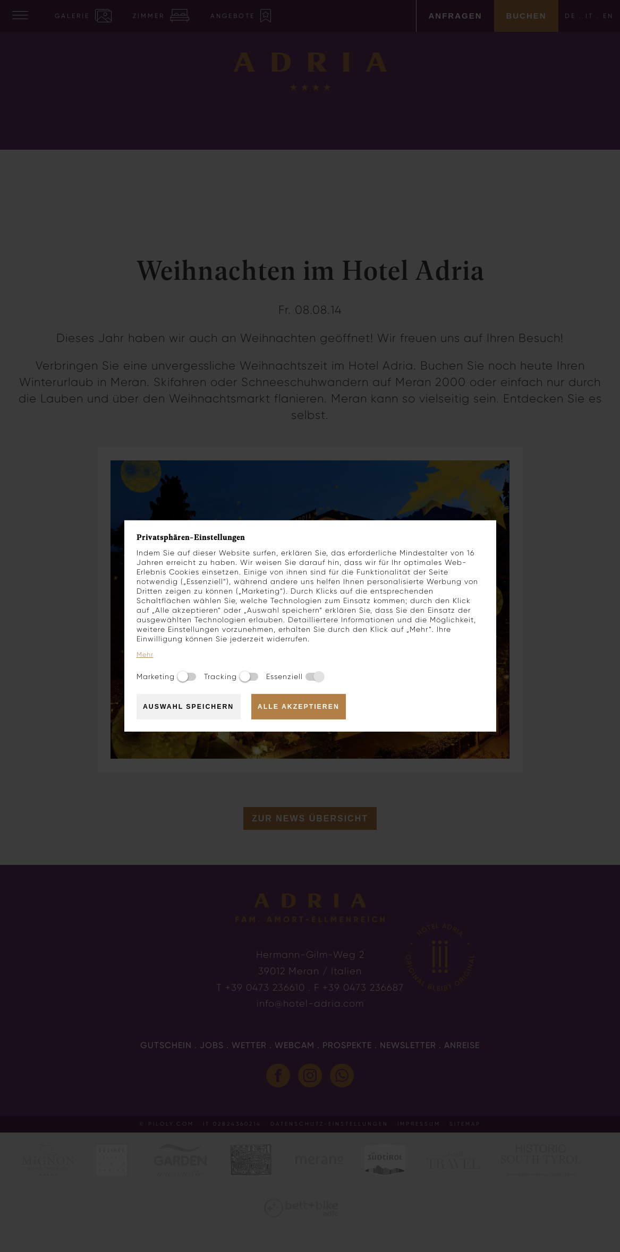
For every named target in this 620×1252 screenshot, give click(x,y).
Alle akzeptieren (298, 706)
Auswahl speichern (188, 706)
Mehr (145, 654)
